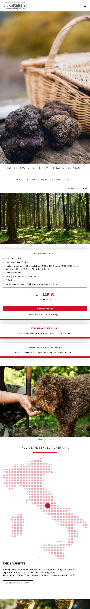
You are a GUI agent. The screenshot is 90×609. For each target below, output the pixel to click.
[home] (15, 6)
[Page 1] (40, 439)
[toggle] (85, 6)
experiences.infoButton (18, 582)
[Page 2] (45, 439)
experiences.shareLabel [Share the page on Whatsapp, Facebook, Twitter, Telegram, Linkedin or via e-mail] (74, 188)
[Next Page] (86, 404)
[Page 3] (50, 439)
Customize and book (45, 308)
